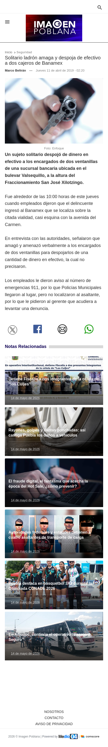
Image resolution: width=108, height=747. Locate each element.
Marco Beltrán (15, 70)
